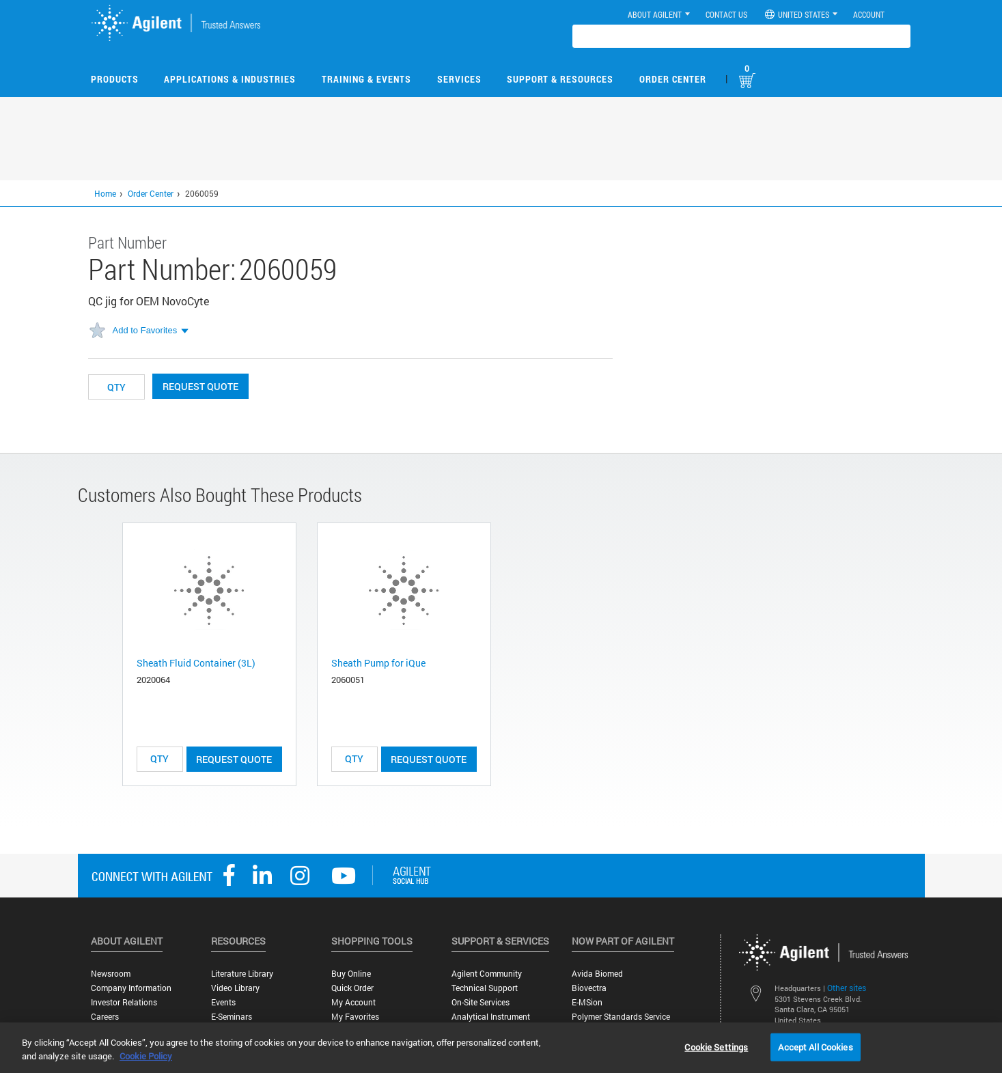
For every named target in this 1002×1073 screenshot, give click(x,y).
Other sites (846, 987)
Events (223, 1002)
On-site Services (480, 1002)
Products (115, 78)
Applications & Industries (230, 78)
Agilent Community (486, 974)
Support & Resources (560, 78)
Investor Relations (124, 1002)
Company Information (131, 988)
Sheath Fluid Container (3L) (196, 662)
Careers (105, 1017)
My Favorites (355, 1017)
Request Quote (200, 386)
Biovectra (589, 988)
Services (459, 78)
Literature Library (242, 974)
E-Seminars (231, 1017)
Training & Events (366, 78)
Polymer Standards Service (621, 1017)
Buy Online (351, 974)
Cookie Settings (716, 1046)
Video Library (235, 988)
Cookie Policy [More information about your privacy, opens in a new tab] (146, 1056)
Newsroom (110, 974)
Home (105, 193)
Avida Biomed (597, 974)
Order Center (672, 78)
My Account (353, 1002)
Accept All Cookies (815, 1046)
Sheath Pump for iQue (378, 662)
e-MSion (587, 1002)
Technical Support (484, 988)
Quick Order (352, 988)
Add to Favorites (145, 330)
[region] (501, 1047)
